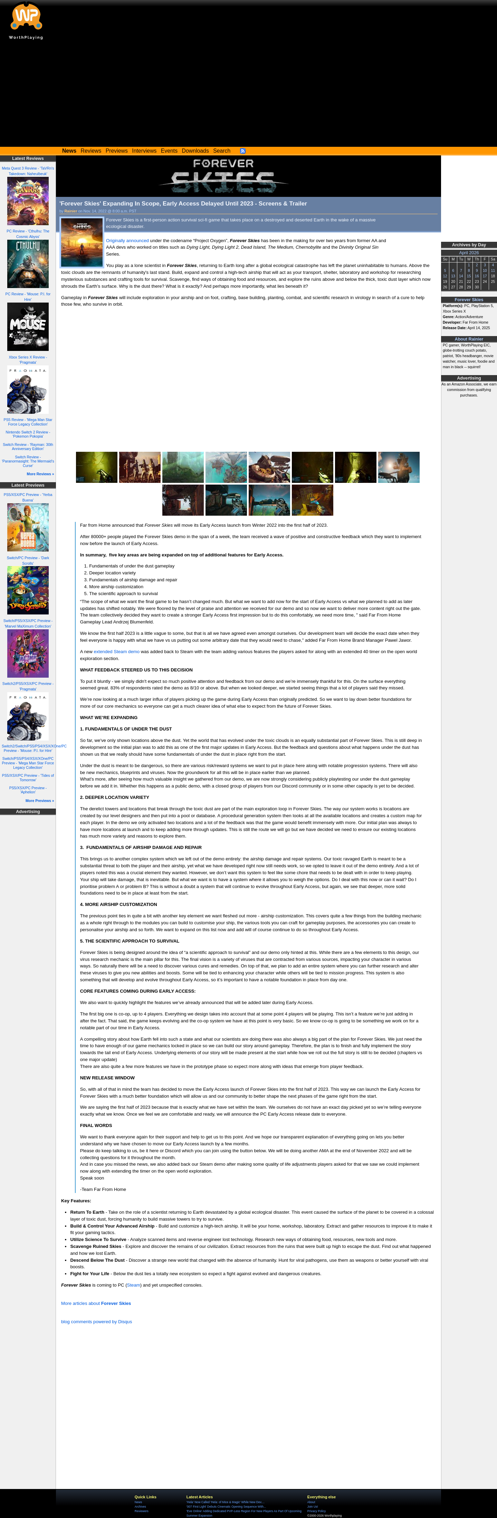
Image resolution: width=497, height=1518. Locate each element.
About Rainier (469, 339)
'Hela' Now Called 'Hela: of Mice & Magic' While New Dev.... (226, 1502)
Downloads (195, 151)
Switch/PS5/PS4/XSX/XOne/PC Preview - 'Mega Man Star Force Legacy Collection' (28, 762)
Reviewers (142, 1511)
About (311, 1502)
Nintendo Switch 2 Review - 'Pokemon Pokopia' (28, 434)
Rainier (71, 211)
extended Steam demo (117, 651)
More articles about (96, 1303)
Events (169, 151)
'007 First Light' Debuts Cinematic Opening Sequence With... (226, 1506)
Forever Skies (469, 299)
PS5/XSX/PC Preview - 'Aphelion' (28, 790)
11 (493, 270)
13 (453, 276)
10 (485, 270)
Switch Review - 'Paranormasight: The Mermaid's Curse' (28, 461)
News (138, 1502)
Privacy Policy (316, 1511)
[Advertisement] (248, 95)
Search (221, 151)
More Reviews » (40, 474)
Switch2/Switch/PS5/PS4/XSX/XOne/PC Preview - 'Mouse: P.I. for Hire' (34, 748)
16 (477, 276)
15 (469, 276)
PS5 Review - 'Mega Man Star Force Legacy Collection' (28, 422)
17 (485, 276)
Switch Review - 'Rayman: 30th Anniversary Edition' (28, 446)
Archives (140, 1506)
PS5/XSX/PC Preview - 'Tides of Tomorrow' (28, 777)
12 (445, 276)
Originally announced (127, 240)
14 (461, 276)
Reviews (91, 151)
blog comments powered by (96, 1321)
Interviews (144, 151)
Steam (133, 1285)
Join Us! (312, 1506)
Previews (117, 151)
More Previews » (40, 801)
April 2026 (469, 252)
